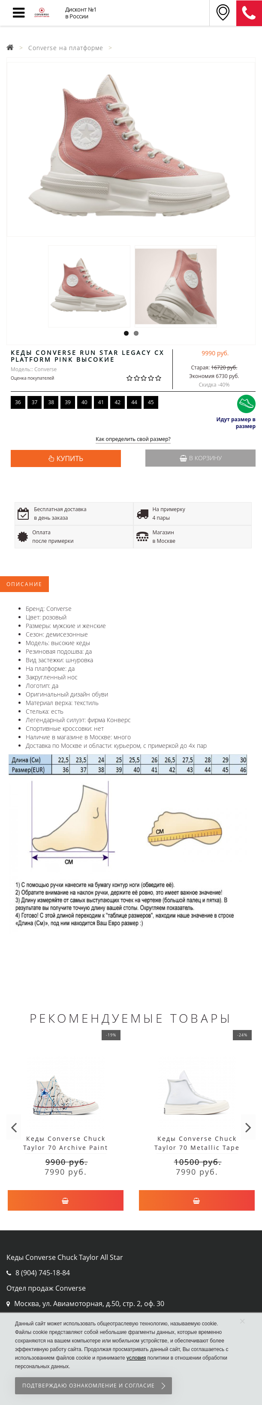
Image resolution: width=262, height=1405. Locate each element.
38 (51, 402)
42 (117, 402)
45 (151, 402)
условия (136, 1358)
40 (84, 402)
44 (134, 402)
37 (35, 402)
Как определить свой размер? (133, 439)
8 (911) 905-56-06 (249, 13)
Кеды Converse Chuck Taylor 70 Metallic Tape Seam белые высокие (197, 1147)
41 (101, 402)
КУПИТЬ (70, 458)
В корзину (201, 458)
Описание (24, 584)
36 (18, 402)
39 (68, 402)
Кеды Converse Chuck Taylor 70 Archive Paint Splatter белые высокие (65, 1147)
